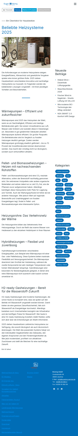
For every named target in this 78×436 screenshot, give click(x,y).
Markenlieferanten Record (12, 432)
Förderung (60, 193)
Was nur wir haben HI (10, 404)
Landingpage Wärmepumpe (12, 408)
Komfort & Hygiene (63, 216)
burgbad (69, 185)
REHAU (71, 229)
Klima (58, 211)
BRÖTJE (59, 185)
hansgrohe (68, 198)
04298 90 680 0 (61, 382)
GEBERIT (70, 193)
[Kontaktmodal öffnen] (70, 4)
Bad (58, 180)
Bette (65, 180)
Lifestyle (59, 220)
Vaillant (59, 251)
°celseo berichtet (62, 171)
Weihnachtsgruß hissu (10, 373)
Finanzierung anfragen (10, 416)
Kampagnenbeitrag (63, 207)
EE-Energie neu (8, 381)
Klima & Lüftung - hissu (10, 385)
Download (5, 424)
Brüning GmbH (33, 373)
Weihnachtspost (8, 412)
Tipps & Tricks (61, 247)
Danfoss (59, 189)
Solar (66, 233)
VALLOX (67, 251)
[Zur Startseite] (12, 4)
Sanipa (59, 233)
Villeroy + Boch (62, 265)
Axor (68, 176)
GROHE (59, 198)
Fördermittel (6, 420)
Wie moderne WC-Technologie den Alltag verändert (65, 107)
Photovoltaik (61, 229)
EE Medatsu (6, 377)
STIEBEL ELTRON (62, 238)
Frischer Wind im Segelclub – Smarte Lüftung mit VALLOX (66, 98)
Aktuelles (60, 176)
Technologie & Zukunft (64, 242)
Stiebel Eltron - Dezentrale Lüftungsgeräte (63, 82)
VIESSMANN (61, 260)
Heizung (18, 10)
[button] (75, 4)
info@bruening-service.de (66, 379)
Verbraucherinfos (44, 10)
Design (68, 189)
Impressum (6, 428)
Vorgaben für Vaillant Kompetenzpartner (10, 390)
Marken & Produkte (29, 10)
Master (29, 377)
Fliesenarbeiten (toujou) (11, 400)
